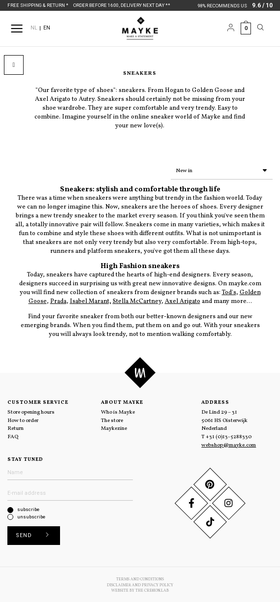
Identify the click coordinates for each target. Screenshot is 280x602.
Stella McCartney (137, 299)
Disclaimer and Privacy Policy (140, 583)
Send (35, 534)
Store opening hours (31, 410)
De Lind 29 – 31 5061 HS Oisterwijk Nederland (224, 418)
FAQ (12, 435)
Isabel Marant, (90, 299)
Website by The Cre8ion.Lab (140, 589)
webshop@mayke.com (228, 443)
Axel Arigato (182, 299)
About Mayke (122, 400)
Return (15, 426)
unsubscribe (31, 514)
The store (112, 418)
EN (46, 28)
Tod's (229, 290)
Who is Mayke (118, 410)
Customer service (37, 400)
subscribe (28, 507)
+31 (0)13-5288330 (228, 435)
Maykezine (114, 426)
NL (34, 28)
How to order (22, 418)
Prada (58, 299)
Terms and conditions (140, 577)
